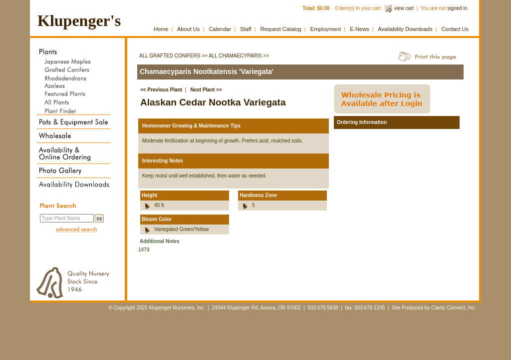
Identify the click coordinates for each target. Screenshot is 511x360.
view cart (404, 8)
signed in (457, 8)
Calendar (220, 29)
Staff (245, 29)
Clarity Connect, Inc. (453, 307)
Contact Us (455, 29)
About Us (188, 29)
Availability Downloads (405, 29)
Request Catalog (280, 29)
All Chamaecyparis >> (239, 55)
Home (161, 29)
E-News (359, 29)
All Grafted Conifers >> (173, 55)
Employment (325, 29)
